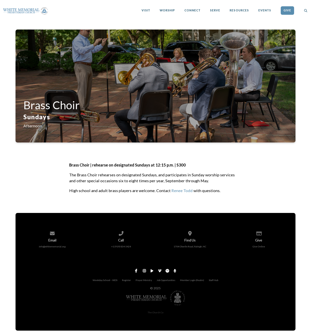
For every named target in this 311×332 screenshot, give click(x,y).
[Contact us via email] (52, 232)
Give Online (258, 246)
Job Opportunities (166, 280)
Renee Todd (182, 190)
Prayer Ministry (144, 280)
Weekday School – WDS (105, 280)
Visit (146, 10)
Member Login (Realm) (192, 280)
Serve (215, 10)
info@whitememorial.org (52, 246)
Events (264, 10)
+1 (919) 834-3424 (121, 246)
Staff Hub (213, 280)
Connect (192, 10)
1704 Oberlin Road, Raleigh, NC (190, 246)
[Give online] (258, 232)
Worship (167, 10)
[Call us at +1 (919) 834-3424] (121, 232)
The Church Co (155, 312)
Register (126, 280)
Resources (239, 10)
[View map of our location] (190, 232)
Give (287, 10)
